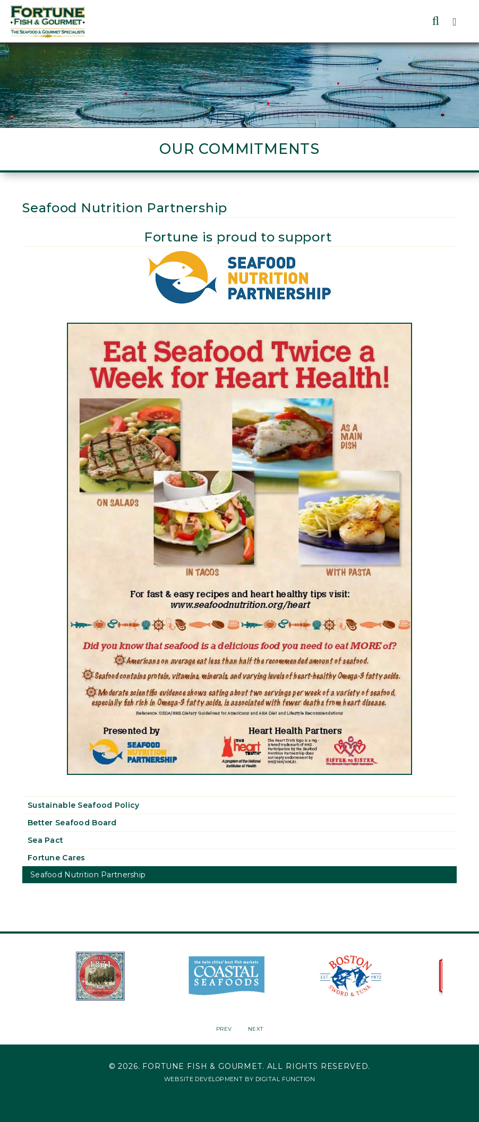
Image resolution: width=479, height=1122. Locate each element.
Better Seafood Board (72, 822)
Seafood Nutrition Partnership (88, 874)
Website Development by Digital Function (239, 1079)
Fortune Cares (56, 857)
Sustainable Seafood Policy (83, 805)
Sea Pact (45, 840)
